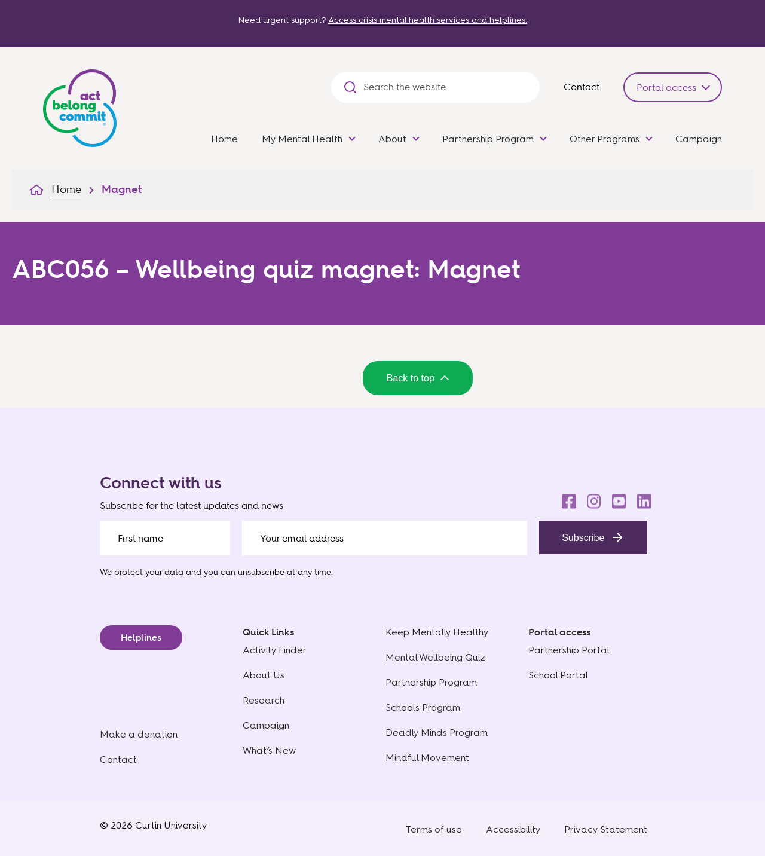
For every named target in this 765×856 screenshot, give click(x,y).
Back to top (418, 378)
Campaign (698, 139)
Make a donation (139, 734)
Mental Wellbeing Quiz (435, 657)
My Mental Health (302, 139)
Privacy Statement (605, 829)
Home (224, 139)
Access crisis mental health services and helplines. (427, 20)
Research (263, 700)
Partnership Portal (569, 650)
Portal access (666, 87)
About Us (263, 675)
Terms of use (434, 829)
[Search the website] (445, 87)
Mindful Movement (427, 757)
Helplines (141, 637)
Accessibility (513, 829)
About (392, 139)
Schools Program (422, 707)
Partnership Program (488, 139)
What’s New (269, 750)
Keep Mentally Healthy (436, 632)
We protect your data (141, 571)
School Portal (558, 675)
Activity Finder (275, 650)
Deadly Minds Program (436, 732)
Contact (581, 86)
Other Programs (604, 139)
